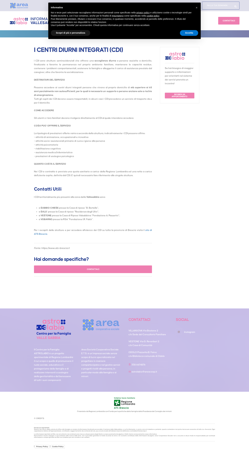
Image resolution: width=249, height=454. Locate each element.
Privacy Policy (42, 446)
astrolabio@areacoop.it (144, 372)
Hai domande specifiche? (235, 6)
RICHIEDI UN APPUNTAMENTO (180, 95)
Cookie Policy (58, 446)
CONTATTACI (229, 21)
